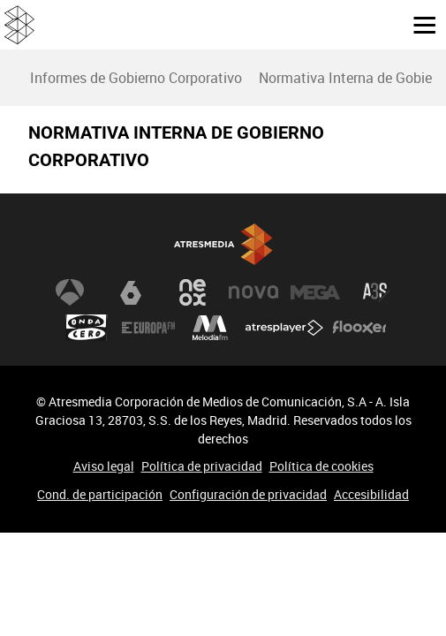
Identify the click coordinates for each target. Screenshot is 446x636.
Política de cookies (321, 466)
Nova (253, 292)
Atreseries (376, 292)
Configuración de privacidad (248, 494)
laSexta (130, 292)
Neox (192, 292)
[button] (417, 24)
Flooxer (359, 327)
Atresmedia (223, 244)
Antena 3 (69, 292)
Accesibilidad (371, 494)
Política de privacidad (201, 466)
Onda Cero (86, 327)
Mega (315, 292)
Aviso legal (103, 466)
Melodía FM (210, 327)
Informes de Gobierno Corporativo (136, 77)
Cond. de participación (100, 494)
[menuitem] (135, 77)
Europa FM (148, 327)
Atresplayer (284, 327)
